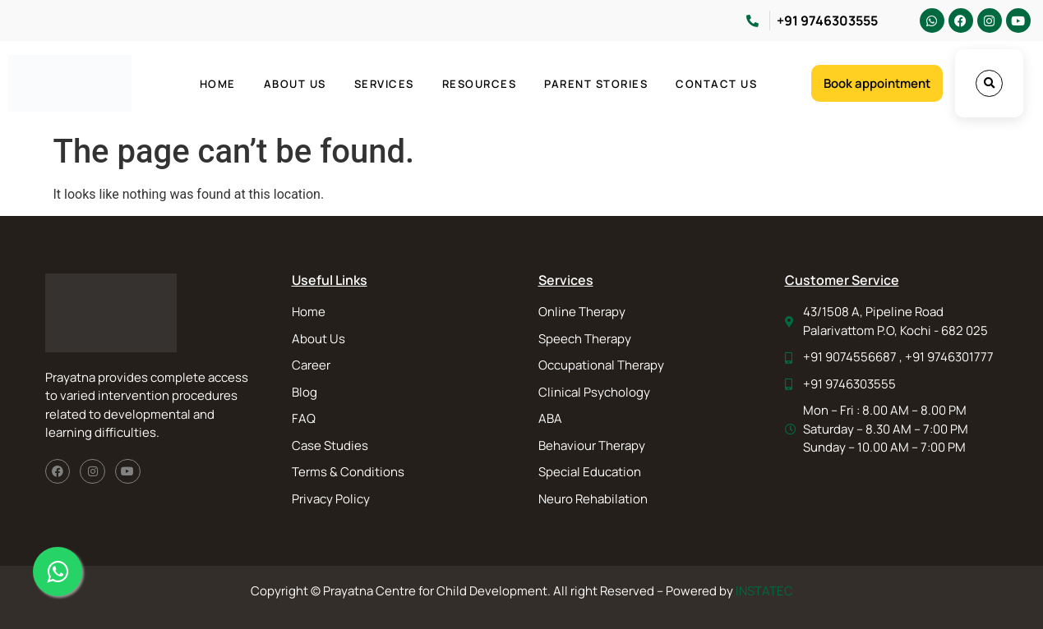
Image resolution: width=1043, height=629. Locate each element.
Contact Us (716, 83)
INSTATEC (764, 590)
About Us (295, 83)
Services (384, 83)
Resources (479, 83)
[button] (989, 83)
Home (218, 83)
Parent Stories (596, 83)
